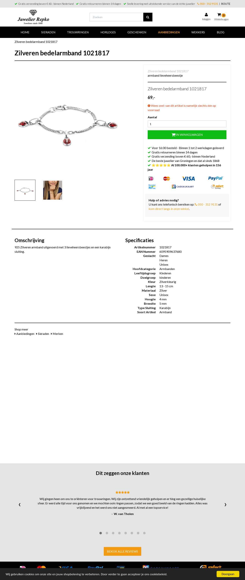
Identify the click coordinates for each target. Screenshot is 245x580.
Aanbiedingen (169, 32)
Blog (220, 32)
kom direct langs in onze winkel (169, 208)
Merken (57, 333)
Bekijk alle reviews (122, 551)
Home (25, 32)
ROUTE (225, 3)
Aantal (152, 117)
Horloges (108, 32)
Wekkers (198, 32)
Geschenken (136, 32)
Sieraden (48, 32)
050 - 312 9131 (207, 3)
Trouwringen (78, 32)
